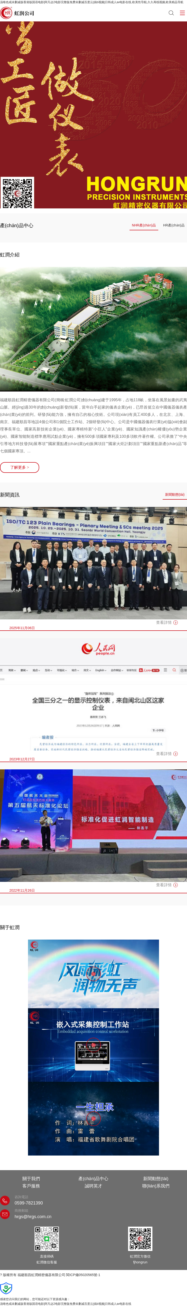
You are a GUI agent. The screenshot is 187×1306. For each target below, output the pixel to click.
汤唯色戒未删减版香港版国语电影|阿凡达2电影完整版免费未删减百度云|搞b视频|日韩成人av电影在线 (65, 1304)
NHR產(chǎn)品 (144, 225)
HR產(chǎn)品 (174, 225)
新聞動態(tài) (175, 494)
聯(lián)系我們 (155, 1186)
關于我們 (31, 1178)
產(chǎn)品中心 (93, 1178)
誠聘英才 (93, 1186)
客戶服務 (31, 1186)
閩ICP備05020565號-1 (83, 1275)
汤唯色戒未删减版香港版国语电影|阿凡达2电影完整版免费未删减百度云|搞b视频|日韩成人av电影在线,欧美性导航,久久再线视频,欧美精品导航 (91, 2)
